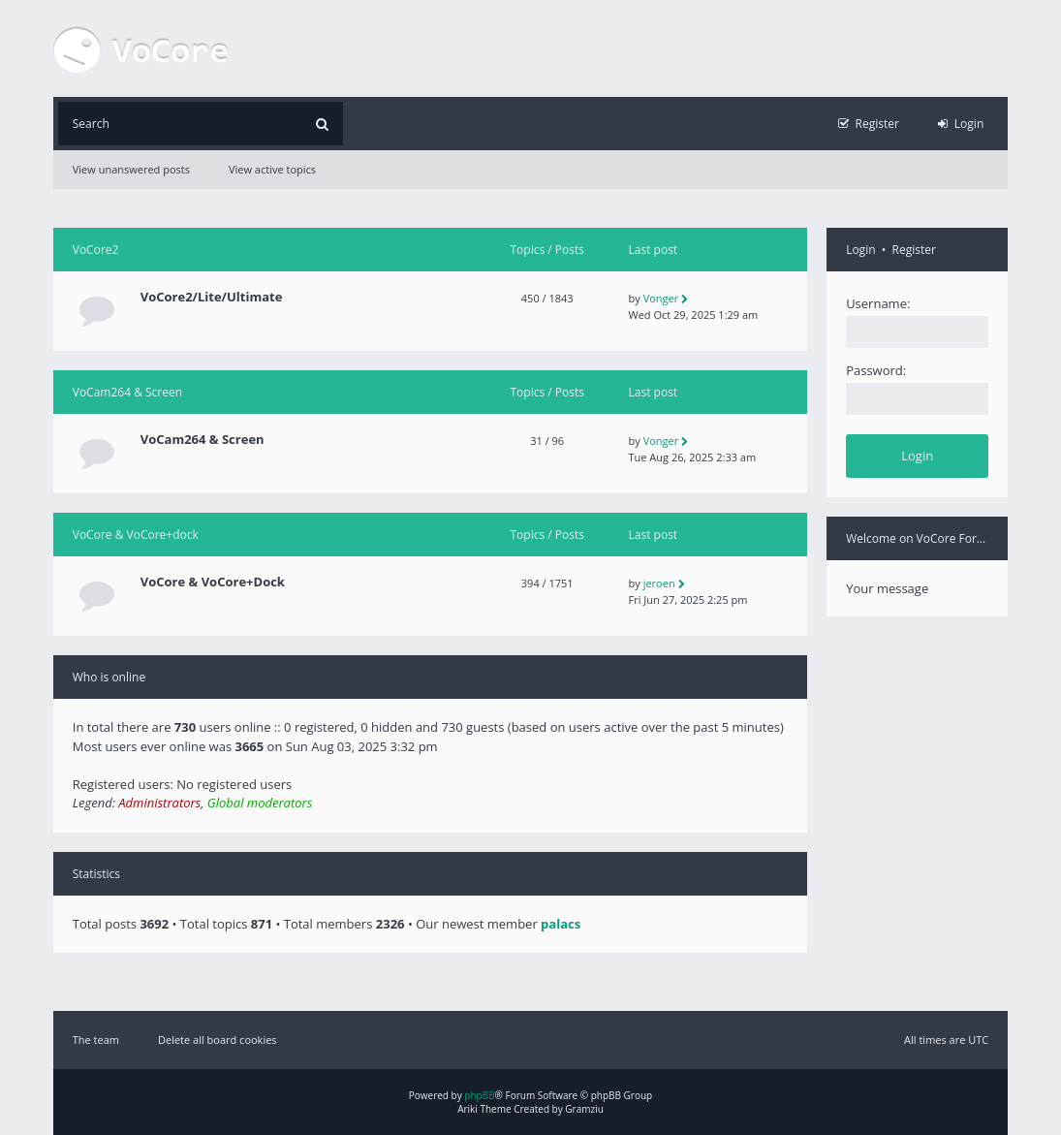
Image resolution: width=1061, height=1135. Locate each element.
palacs (560, 923)
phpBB (479, 1095)
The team (96, 1039)
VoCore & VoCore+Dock (212, 582)
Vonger (661, 298)
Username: (878, 303)
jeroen (659, 583)
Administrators (159, 802)
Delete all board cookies (217, 1039)
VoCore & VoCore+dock (136, 534)
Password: (876, 370)
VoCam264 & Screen (127, 392)
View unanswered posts (131, 169)
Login (860, 249)
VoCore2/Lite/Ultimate (211, 297)
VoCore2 (96, 249)
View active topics (272, 169)
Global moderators (259, 802)
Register (914, 249)
